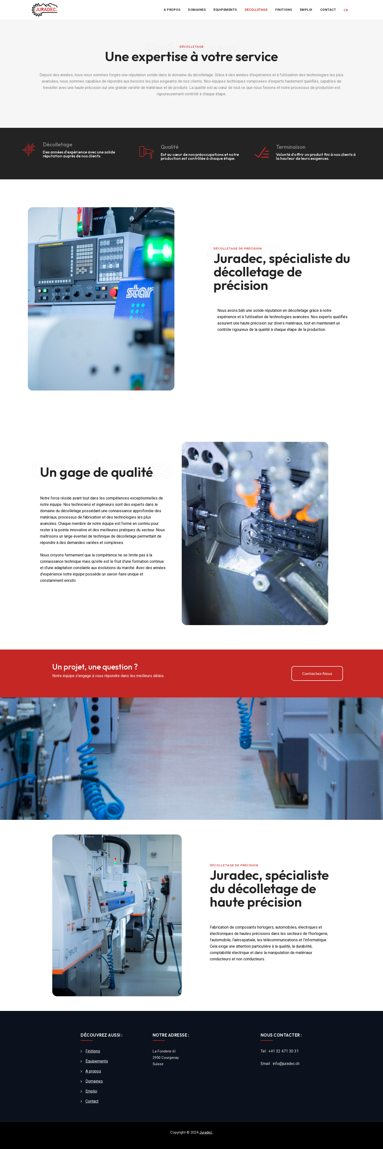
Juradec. (206, 1132)
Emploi (306, 9)
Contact (328, 9)
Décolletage (256, 9)
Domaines (197, 9)
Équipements (225, 9)
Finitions (283, 9)
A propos (172, 9)
